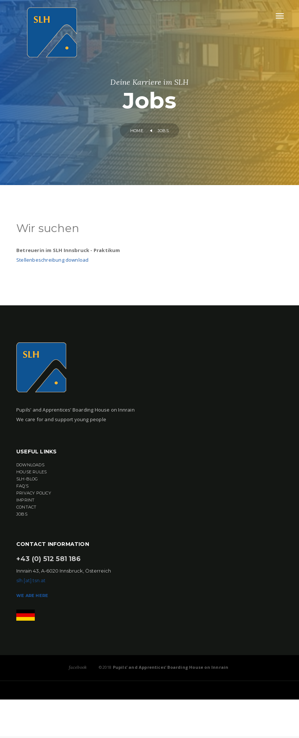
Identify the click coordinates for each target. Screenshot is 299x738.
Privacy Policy (33, 493)
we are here (32, 595)
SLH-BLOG (27, 479)
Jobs (21, 514)
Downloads (30, 464)
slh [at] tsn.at (31, 580)
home (136, 131)
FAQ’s (22, 486)
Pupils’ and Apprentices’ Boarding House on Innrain (169, 667)
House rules (31, 471)
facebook (78, 667)
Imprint (25, 500)
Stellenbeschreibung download (52, 259)
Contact (26, 507)
